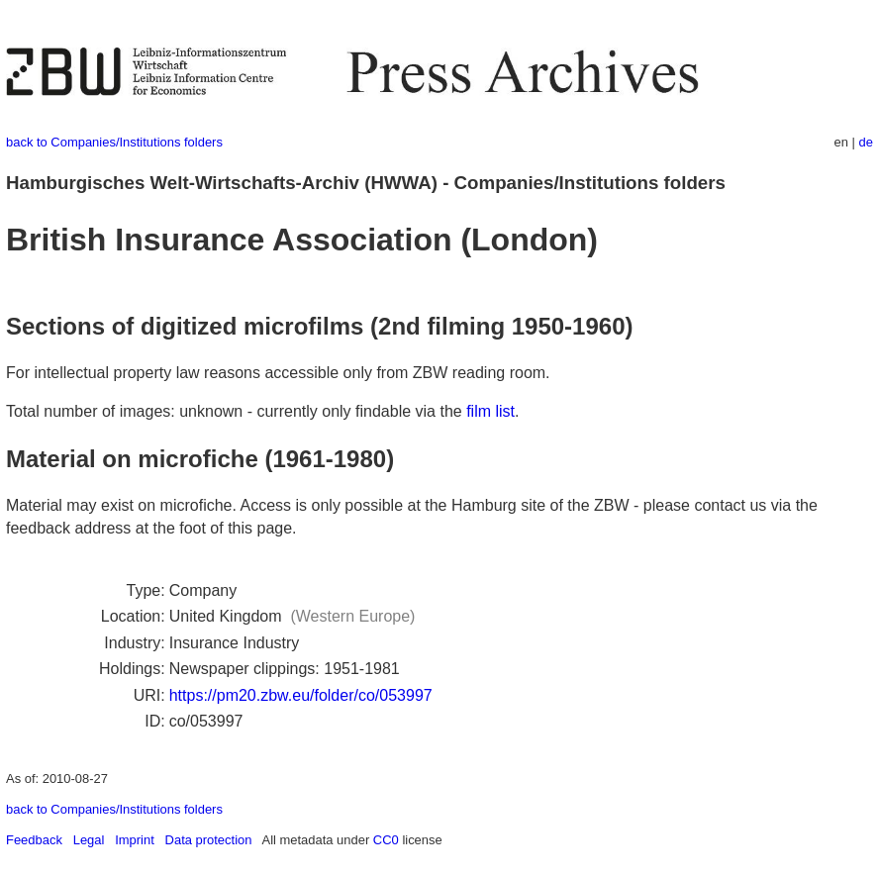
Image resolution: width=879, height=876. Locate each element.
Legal (89, 839)
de (866, 142)
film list (490, 411)
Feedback (34, 839)
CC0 (386, 839)
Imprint (134, 839)
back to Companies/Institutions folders (114, 142)
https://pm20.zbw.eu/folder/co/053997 (301, 695)
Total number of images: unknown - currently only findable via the (236, 411)
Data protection (208, 839)
